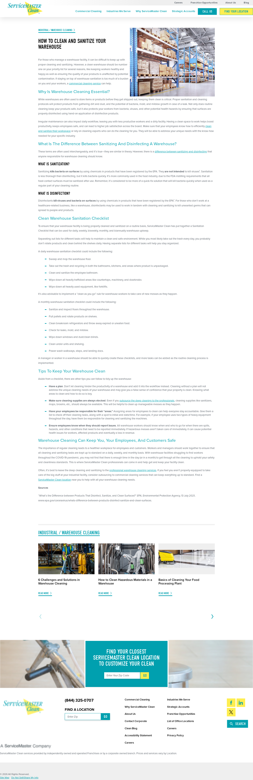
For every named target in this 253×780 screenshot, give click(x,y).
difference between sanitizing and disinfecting (181, 151)
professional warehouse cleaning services (132, 470)
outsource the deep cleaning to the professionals (146, 400)
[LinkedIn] (241, 702)
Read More (43, 593)
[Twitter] (231, 712)
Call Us (207, 11)
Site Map (4, 777)
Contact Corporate (136, 721)
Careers (178, 2)
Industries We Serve (119, 11)
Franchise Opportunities (204, 2)
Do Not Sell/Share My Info (24, 777)
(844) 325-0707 (79, 700)
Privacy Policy (175, 735)
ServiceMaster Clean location (54, 479)
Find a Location (79, 710)
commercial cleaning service (85, 83)
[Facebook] (231, 702)
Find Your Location (236, 11)
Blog (246, 2)
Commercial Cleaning (88, 11)
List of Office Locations (180, 721)
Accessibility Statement (138, 735)
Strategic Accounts (183, 11)
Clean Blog (131, 728)
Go (145, 675)
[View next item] (212, 616)
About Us (230, 2)
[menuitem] (88, 11)
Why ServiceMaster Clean (151, 11)
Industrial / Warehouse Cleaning (55, 30)
